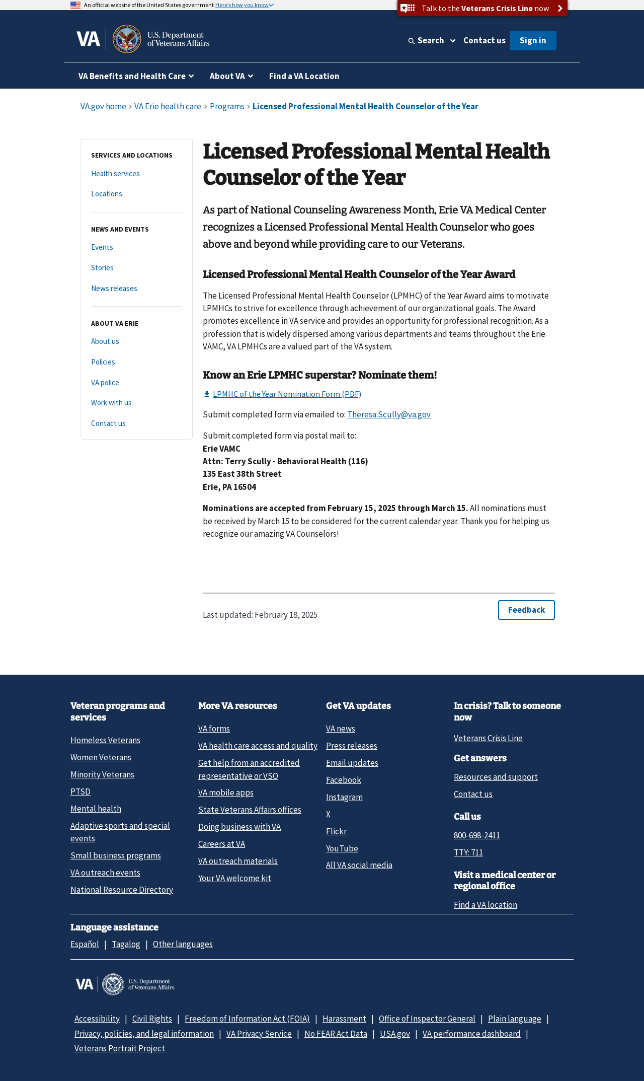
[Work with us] (136, 403)
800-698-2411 (477, 835)
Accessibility (97, 1018)
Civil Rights (152, 1018)
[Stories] (136, 268)
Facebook (343, 779)
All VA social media (359, 865)
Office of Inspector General (427, 1018)
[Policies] (136, 362)
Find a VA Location (304, 76)
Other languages (183, 944)
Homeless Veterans (105, 740)
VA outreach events (105, 872)
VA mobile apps (226, 792)
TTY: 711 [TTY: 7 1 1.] (468, 852)
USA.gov (395, 1033)
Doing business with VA (239, 826)
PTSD (80, 791)
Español (84, 944)
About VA (227, 76)
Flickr (336, 831)
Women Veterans (100, 757)
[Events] (136, 247)
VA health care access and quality (257, 745)
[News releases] (136, 288)
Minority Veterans (102, 774)
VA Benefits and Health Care (132, 76)
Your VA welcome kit (234, 878)
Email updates (352, 762)
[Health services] (136, 174)
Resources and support (496, 776)
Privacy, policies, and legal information (144, 1033)
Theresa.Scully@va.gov (389, 414)
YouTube (342, 848)
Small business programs (115, 855)
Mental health (95, 808)
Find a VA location (485, 904)
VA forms (214, 728)
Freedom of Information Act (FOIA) (247, 1018)
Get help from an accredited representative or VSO (249, 769)
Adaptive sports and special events (120, 832)
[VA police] (136, 383)
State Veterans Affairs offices (249, 809)
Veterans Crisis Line (488, 738)
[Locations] (136, 194)
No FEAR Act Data (335, 1033)
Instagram (344, 797)
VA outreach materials (238, 861)
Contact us (484, 40)
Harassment (344, 1018)
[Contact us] (136, 423)
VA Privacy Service (259, 1033)
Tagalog (126, 944)
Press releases (351, 745)
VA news (340, 728)
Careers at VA (221, 843)
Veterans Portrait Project (119, 1048)
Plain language (514, 1018)
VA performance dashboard (472, 1033)
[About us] (136, 341)
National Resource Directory (121, 889)
